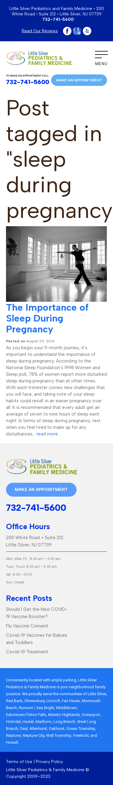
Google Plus (77, 31)
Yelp (87, 31)
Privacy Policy (49, 761)
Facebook (67, 31)
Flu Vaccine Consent (27, 626)
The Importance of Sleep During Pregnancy (47, 318)
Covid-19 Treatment (27, 652)
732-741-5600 (58, 19)
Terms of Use (19, 761)
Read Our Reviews (40, 30)
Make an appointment (79, 80)
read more (47, 434)
